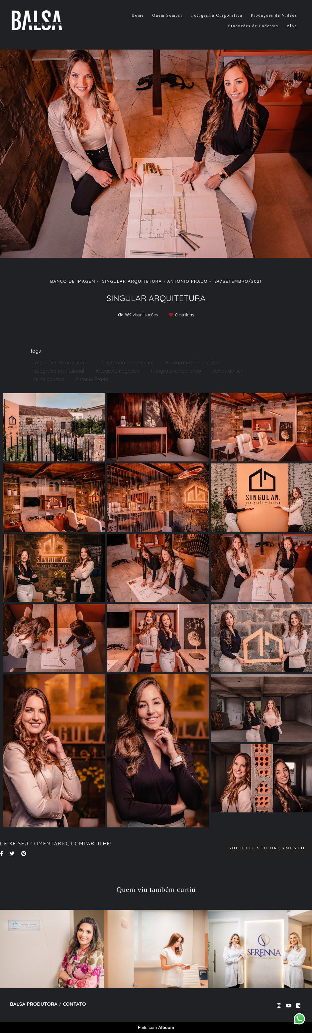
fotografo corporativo (176, 371)
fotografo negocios (118, 371)
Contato (74, 1003)
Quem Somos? (167, 15)
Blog (292, 26)
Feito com (156, 1027)
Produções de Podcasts (253, 26)
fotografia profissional (58, 371)
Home (138, 15)
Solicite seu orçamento (267, 848)
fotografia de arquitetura (62, 362)
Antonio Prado (91, 379)
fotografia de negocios (128, 362)
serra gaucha (48, 379)
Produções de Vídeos (274, 15)
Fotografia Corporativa (217, 15)
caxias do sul (227, 371)
